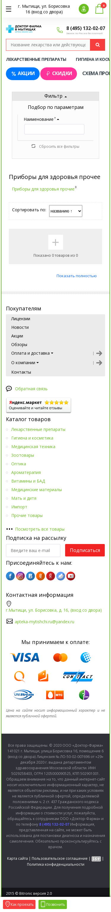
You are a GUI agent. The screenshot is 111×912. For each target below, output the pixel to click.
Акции (23, 73)
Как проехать (19, 904)
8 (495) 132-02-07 (85, 28)
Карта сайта (17, 858)
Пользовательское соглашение (60, 858)
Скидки (58, 73)
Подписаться (85, 550)
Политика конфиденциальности (55, 864)
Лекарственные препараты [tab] (36, 59)
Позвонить (52, 904)
